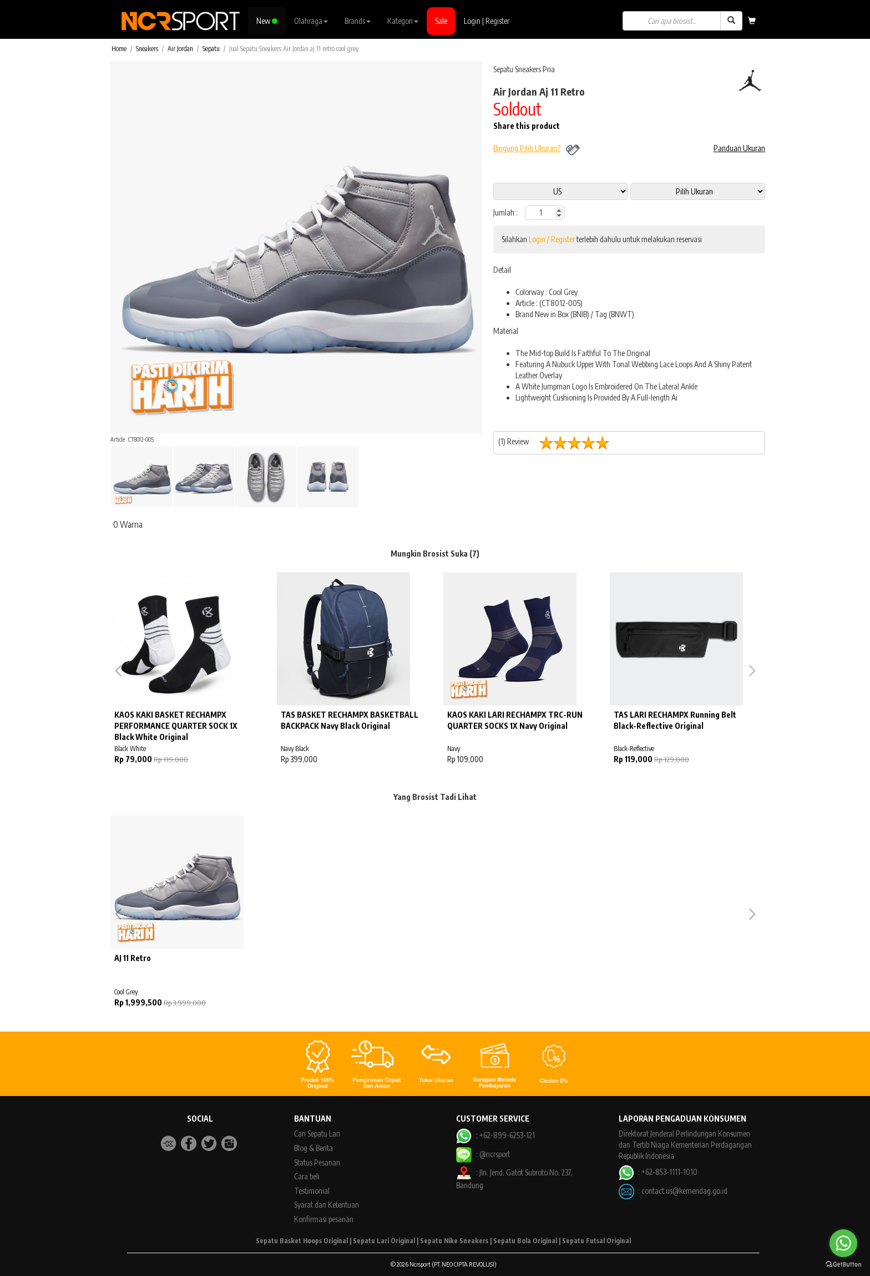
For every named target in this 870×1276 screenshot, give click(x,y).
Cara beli (307, 1176)
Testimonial (312, 1190)
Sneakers (147, 48)
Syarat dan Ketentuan (326, 1204)
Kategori (402, 21)
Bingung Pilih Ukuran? (526, 148)
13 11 (697, 191)
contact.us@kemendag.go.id (684, 1190)
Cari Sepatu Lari (317, 1133)
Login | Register (486, 21)
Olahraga (311, 21)
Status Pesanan (317, 1162)
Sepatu (211, 48)
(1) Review (558, 442)
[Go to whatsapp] (843, 1243)
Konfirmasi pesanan (323, 1219)
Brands (358, 21)
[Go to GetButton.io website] (843, 1264)
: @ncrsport (482, 1154)
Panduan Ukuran (739, 148)
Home (119, 48)
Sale (441, 21)
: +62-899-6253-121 (495, 1135)
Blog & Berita (313, 1148)
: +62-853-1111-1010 (658, 1172)
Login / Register (552, 239)
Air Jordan (180, 48)
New (266, 21)
